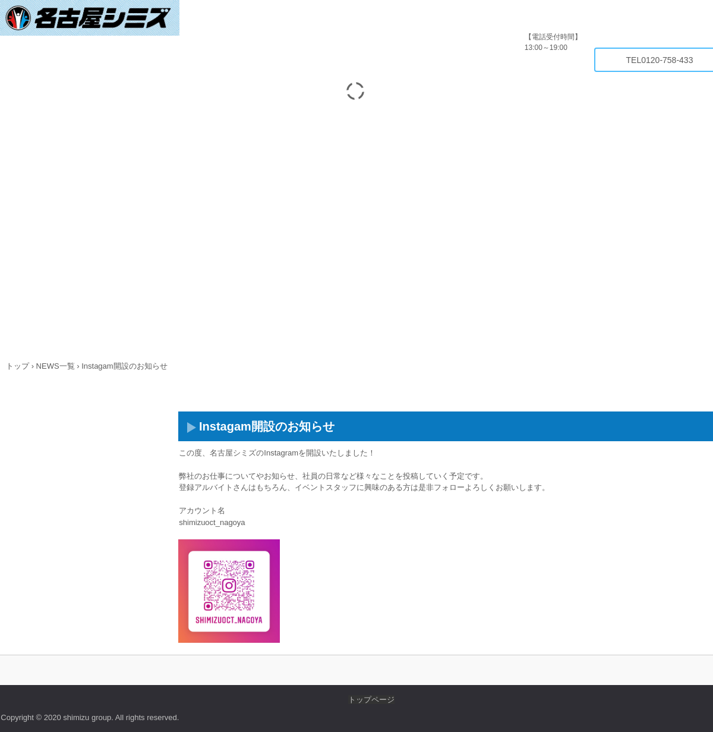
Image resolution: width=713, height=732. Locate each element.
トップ (17, 366)
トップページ (371, 699)
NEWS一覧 (55, 366)
